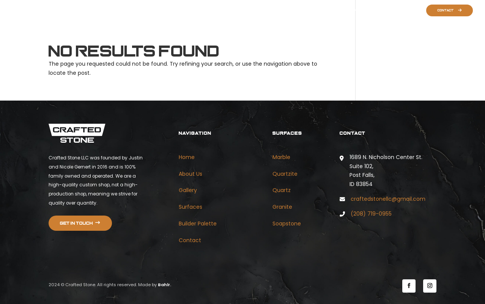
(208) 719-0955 (371, 213)
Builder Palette (404, 10)
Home (302, 10)
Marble (281, 157)
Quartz (281, 190)
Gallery (348, 10)
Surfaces (372, 10)
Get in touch (76, 223)
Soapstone (286, 223)
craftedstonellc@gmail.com (388, 199)
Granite (282, 207)
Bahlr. (164, 285)
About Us (324, 10)
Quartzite (285, 174)
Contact (446, 11)
